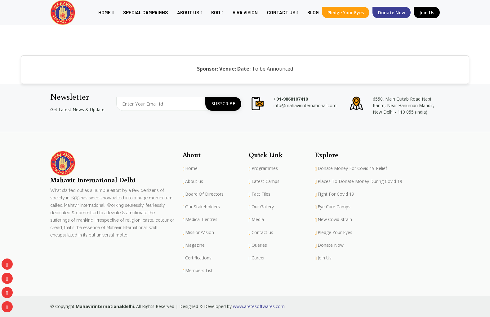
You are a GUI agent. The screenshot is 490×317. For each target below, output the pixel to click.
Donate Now (331, 245)
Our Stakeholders (202, 207)
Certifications (198, 258)
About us (189, 12)
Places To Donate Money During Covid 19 (360, 181)
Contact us (262, 232)
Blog (313, 12)
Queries (259, 245)
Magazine (195, 245)
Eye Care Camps (334, 207)
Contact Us (282, 12)
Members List (199, 270)
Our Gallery (263, 207)
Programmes (265, 168)
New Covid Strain (335, 219)
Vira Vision (245, 12)
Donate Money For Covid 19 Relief (352, 168)
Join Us (426, 12)
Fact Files (261, 194)
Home (106, 12)
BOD (217, 12)
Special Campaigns (145, 12)
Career (258, 258)
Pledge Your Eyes (345, 12)
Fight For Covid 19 (336, 194)
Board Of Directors (204, 194)
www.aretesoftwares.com (259, 306)
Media (258, 219)
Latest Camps (265, 181)
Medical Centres (201, 219)
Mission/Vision (199, 232)
